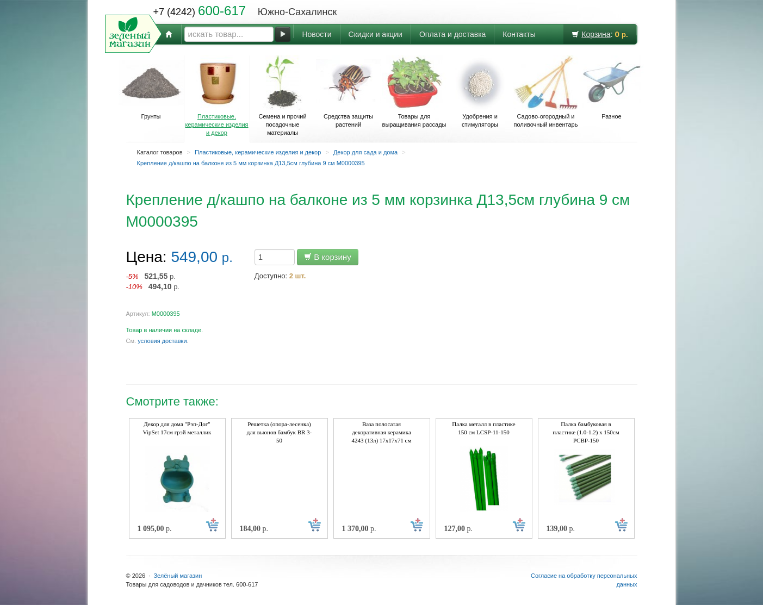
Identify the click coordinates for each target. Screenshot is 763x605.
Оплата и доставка (452, 34)
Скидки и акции (375, 34)
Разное (611, 87)
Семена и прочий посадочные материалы (282, 95)
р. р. (153, 281)
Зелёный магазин (177, 575)
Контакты (519, 34)
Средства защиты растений (348, 91)
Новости (316, 34)
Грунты (151, 87)
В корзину (327, 256)
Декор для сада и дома (365, 152)
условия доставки (162, 341)
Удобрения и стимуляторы (480, 91)
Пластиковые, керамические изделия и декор (217, 95)
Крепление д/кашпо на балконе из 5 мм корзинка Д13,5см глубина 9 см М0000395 (251, 163)
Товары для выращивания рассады (414, 91)
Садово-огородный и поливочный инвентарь (546, 91)
